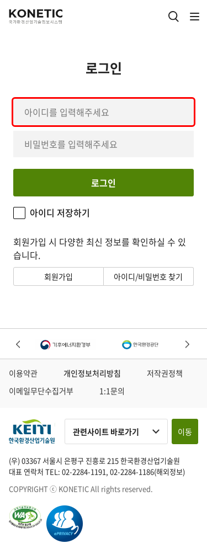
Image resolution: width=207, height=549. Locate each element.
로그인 (103, 182)
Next (188, 345)
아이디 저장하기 (60, 212)
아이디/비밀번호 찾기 (148, 276)
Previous (19, 345)
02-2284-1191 (84, 471)
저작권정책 (165, 373)
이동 (185, 431)
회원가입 (58, 276)
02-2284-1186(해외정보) (147, 471)
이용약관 (23, 373)
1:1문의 (112, 390)
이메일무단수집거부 (41, 390)
